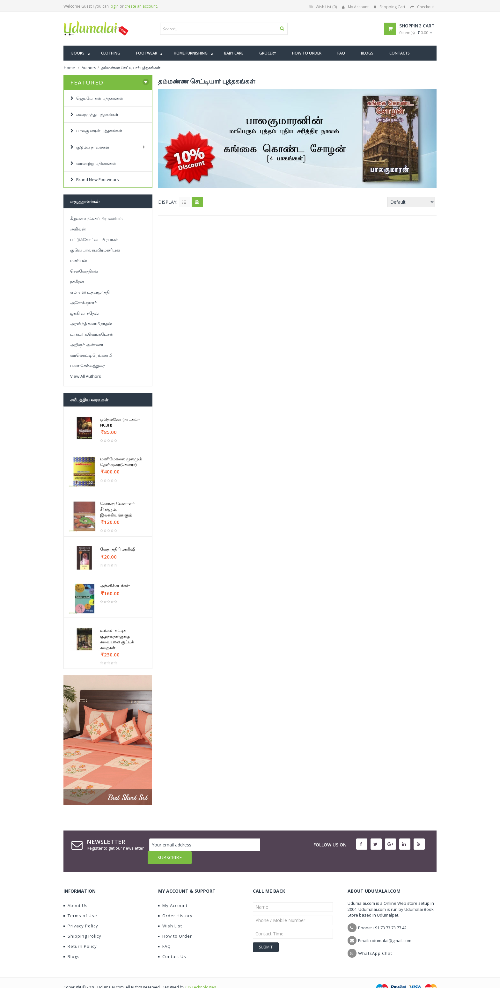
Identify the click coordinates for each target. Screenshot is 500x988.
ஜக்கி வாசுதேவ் (84, 313)
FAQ (164, 933)
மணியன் (78, 260)
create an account (141, 6)
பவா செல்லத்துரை (87, 366)
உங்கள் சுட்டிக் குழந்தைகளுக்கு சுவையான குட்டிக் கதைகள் (117, 638)
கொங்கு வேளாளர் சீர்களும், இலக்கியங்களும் (117, 509)
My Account (355, 7)
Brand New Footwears (94, 179)
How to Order (175, 923)
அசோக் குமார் (83, 302)
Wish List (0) (323, 7)
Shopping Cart (389, 7)
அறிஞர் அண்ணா (86, 345)
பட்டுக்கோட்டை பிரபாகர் (94, 239)
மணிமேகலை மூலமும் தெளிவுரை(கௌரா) (121, 461)
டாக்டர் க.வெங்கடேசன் (92, 334)
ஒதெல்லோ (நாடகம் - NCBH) (120, 422)
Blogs (71, 944)
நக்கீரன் (77, 281)
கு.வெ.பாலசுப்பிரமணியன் (95, 250)
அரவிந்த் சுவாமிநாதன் (91, 323)
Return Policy (80, 933)
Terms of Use (80, 903)
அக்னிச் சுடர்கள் (115, 586)
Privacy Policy (80, 913)
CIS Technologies (200, 974)
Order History (175, 903)
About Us (75, 893)
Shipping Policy (82, 923)
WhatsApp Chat (375, 940)
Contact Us (172, 944)
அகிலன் (78, 229)
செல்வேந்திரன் (84, 271)
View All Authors (85, 376)
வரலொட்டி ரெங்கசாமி (91, 355)
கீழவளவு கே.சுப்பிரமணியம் (96, 218)
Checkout (422, 7)
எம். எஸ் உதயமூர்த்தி (90, 292)
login (114, 6)
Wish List (170, 913)
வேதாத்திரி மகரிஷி (118, 549)
